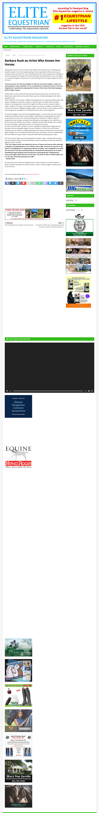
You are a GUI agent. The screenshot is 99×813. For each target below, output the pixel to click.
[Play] (7, 391)
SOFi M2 (58, 46)
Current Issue (27, 46)
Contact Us (49, 46)
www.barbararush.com (32, 174)
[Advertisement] (79, 321)
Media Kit (39, 46)
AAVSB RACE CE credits (82, 46)
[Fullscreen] (92, 391)
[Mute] (89, 391)
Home (5, 46)
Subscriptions (14, 46)
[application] (49, 368)
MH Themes (37, 809)
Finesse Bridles (68, 46)
